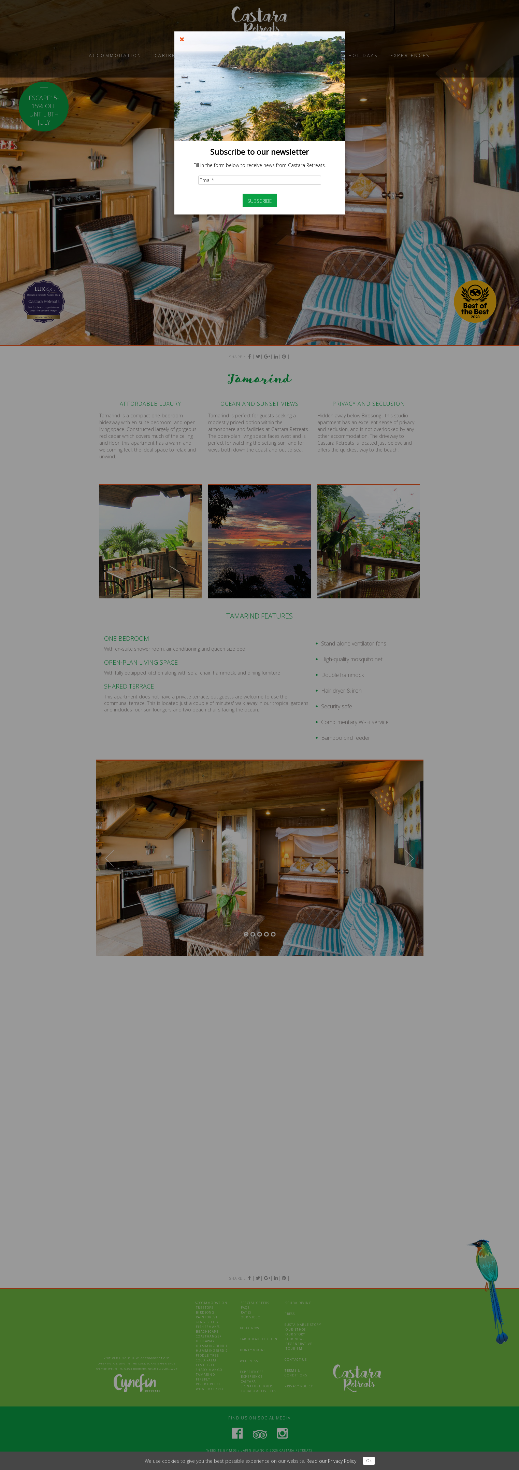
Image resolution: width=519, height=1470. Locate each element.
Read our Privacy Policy (331, 1461)
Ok (369, 1461)
